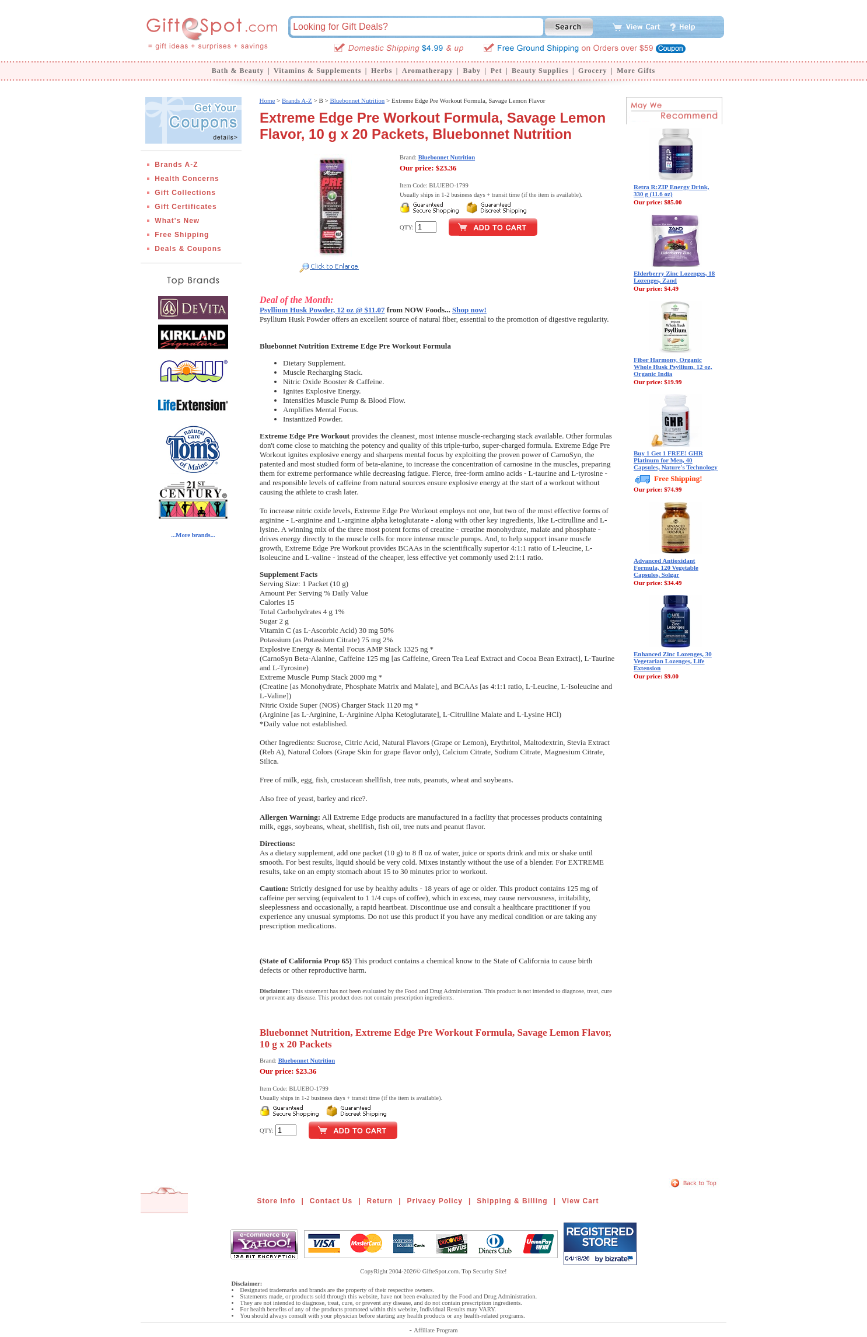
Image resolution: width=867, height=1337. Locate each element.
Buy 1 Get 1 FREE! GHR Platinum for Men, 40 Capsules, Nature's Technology (676, 460)
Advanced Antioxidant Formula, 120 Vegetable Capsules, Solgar (666, 567)
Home (267, 100)
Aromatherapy (427, 71)
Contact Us (331, 1201)
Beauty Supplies (540, 71)
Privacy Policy (435, 1201)
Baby (472, 71)
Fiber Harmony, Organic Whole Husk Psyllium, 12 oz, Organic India (673, 366)
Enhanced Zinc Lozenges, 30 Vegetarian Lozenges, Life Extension (673, 660)
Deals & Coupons (188, 249)
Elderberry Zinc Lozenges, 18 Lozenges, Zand (674, 277)
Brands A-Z (176, 165)
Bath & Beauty (238, 71)
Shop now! (469, 309)
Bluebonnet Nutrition (357, 100)
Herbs (381, 71)
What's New (177, 221)
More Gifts (636, 71)
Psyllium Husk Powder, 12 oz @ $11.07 (322, 309)
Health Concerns (187, 179)
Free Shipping (182, 235)
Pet (496, 71)
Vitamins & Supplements (317, 71)
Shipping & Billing (512, 1201)
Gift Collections (185, 193)
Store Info (276, 1201)
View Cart (580, 1201)
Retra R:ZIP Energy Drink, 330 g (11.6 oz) (671, 190)
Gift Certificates (185, 207)
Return (380, 1201)
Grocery (592, 71)
